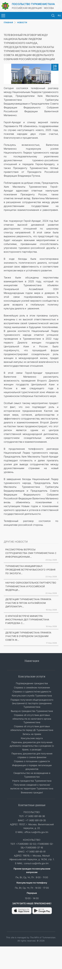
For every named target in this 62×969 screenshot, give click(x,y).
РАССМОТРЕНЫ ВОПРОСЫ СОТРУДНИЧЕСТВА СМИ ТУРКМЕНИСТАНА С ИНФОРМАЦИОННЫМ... (30, 553)
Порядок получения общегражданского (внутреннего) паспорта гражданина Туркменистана (32, 703)
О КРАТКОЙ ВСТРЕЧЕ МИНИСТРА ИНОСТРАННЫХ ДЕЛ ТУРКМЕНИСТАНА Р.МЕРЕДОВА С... (27, 620)
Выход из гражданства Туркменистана (32, 711)
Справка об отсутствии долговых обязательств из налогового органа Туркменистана (31, 719)
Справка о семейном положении (32, 687)
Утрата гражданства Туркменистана (31, 780)
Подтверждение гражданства (32, 683)
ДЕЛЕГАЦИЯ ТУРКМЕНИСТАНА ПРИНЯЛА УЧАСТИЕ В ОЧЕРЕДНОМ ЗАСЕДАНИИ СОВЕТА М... (28, 636)
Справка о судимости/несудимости (32, 691)
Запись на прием (32, 734)
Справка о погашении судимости (32, 761)
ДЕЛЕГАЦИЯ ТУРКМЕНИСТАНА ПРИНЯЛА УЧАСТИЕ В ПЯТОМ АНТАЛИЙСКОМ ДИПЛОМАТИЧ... (28, 603)
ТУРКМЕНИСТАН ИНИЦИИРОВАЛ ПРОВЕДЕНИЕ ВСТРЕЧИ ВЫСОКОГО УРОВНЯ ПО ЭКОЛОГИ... (30, 570)
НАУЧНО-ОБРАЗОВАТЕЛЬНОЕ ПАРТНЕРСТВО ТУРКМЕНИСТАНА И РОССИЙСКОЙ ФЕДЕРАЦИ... (30, 586)
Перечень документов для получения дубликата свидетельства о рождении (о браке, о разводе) (32, 746)
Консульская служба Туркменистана (32, 695)
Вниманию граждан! (32, 792)
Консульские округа (32, 738)
